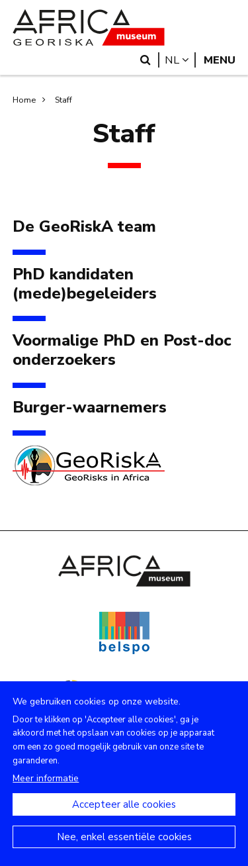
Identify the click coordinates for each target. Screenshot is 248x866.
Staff (63, 100)
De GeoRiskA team (84, 226)
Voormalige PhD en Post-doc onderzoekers (122, 350)
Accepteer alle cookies (124, 818)
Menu (219, 60)
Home (24, 100)
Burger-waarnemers (90, 407)
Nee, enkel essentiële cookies (124, 850)
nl (180, 60)
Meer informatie (46, 792)
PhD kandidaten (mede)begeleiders (85, 284)
